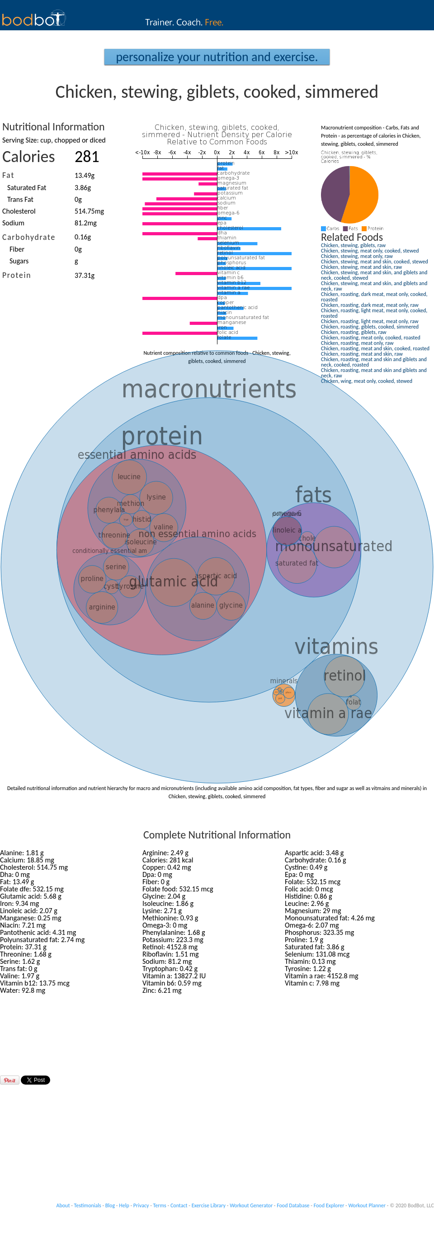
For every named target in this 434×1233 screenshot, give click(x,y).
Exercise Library (209, 1205)
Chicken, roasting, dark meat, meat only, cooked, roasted (374, 297)
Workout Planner (367, 1205)
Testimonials (87, 1205)
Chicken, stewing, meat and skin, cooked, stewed (374, 261)
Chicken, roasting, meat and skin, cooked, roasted (375, 348)
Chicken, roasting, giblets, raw (354, 332)
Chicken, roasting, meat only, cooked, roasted (370, 337)
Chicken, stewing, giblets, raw (353, 245)
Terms (159, 1205)
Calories (28, 157)
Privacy (141, 1205)
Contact (179, 1205)
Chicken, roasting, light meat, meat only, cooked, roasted (374, 313)
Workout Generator (251, 1205)
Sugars (18, 261)
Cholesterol (19, 211)
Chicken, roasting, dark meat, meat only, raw (370, 305)
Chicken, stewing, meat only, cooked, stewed (370, 251)
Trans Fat (20, 199)
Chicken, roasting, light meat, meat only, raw (369, 321)
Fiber (16, 249)
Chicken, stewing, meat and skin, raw (361, 267)
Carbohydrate (29, 237)
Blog (110, 1205)
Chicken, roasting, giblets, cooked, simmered (370, 327)
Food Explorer (329, 1205)
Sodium (13, 223)
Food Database (293, 1205)
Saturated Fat (26, 187)
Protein (16, 275)
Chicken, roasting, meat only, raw (357, 343)
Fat (8, 175)
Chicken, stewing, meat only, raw (357, 256)
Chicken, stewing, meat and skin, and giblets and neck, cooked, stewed (374, 275)
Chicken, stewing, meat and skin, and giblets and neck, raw (374, 286)
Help (124, 1205)
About (63, 1205)
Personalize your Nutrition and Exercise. (217, 57)
